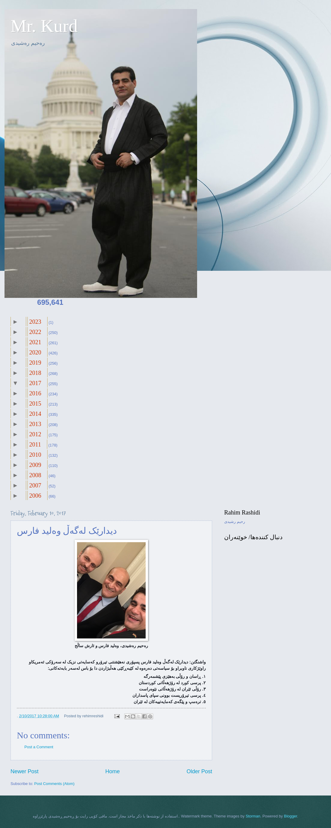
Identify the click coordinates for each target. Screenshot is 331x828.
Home (112, 771)
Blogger (290, 816)
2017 (35, 383)
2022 (35, 332)
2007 (35, 485)
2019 (35, 362)
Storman (253, 816)
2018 (35, 372)
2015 (35, 403)
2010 (35, 454)
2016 (35, 393)
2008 (35, 475)
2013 (35, 424)
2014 (35, 413)
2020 (35, 352)
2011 (35, 444)
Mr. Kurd (44, 26)
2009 (35, 465)
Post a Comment (38, 747)
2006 (35, 495)
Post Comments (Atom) (54, 783)
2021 (35, 342)
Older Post (199, 771)
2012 (35, 434)
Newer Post (25, 771)
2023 (35, 321)
